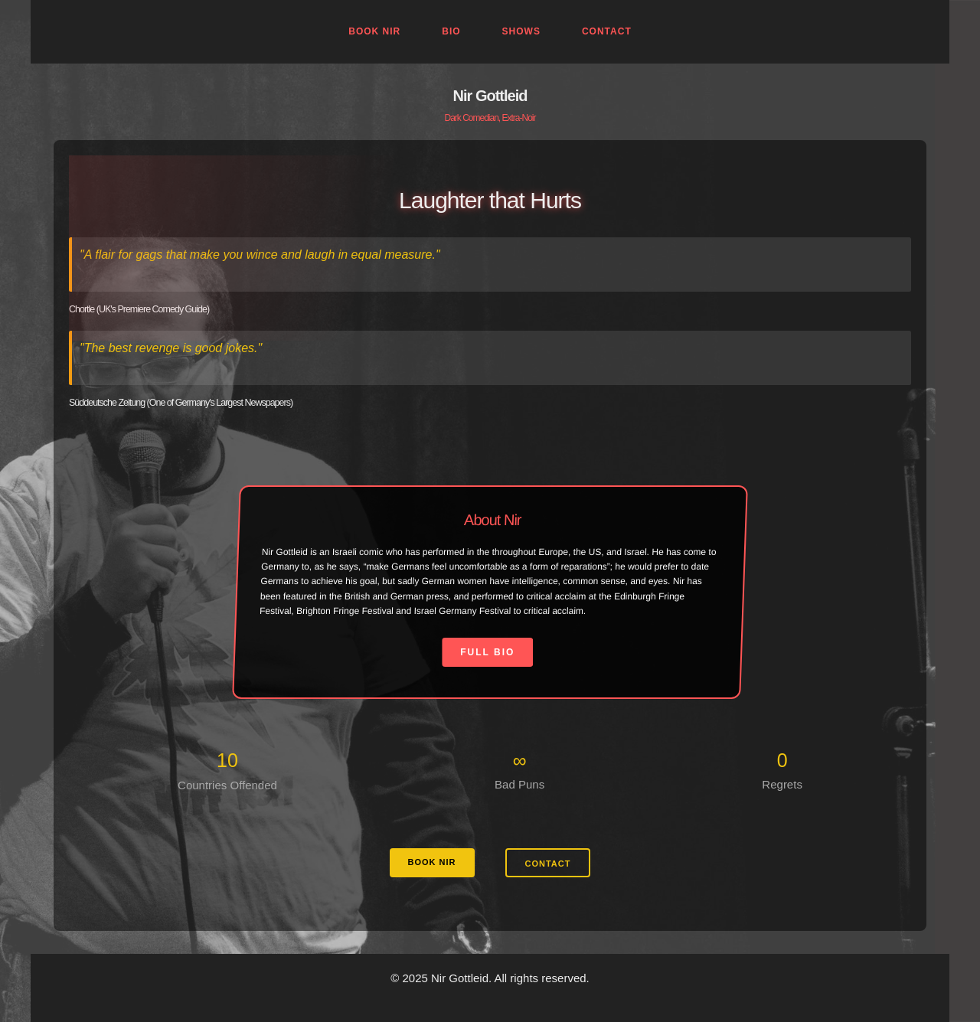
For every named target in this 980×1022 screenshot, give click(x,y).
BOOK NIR (432, 862)
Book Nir (374, 31)
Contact (607, 31)
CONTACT (548, 863)
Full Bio (488, 652)
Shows (521, 31)
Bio (451, 31)
